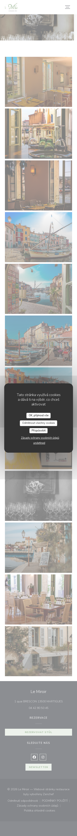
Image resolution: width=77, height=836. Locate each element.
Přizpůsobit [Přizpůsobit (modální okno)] (39, 430)
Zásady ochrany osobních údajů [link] (40, 438)
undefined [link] (39, 443)
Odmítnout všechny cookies (38, 423)
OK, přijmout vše (38, 415)
